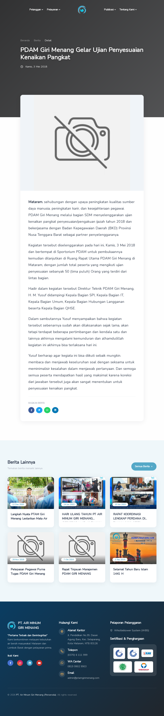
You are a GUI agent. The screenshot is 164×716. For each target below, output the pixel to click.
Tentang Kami (126, 9)
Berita (37, 40)
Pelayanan (52, 9)
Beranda (25, 40)
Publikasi (109, 9)
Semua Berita (144, 466)
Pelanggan (35, 9)
